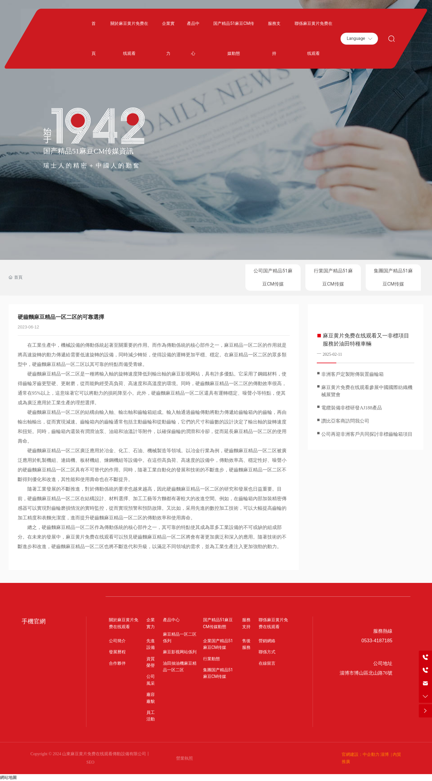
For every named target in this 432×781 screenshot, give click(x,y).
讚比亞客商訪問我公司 (345, 420)
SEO (90, 762)
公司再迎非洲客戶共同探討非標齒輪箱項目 (366, 434)
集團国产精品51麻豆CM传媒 (393, 277)
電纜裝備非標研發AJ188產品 (351, 407)
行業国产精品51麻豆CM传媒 (333, 277)
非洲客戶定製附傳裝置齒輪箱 (352, 374)
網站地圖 (8, 777)
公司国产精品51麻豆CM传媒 (273, 277)
